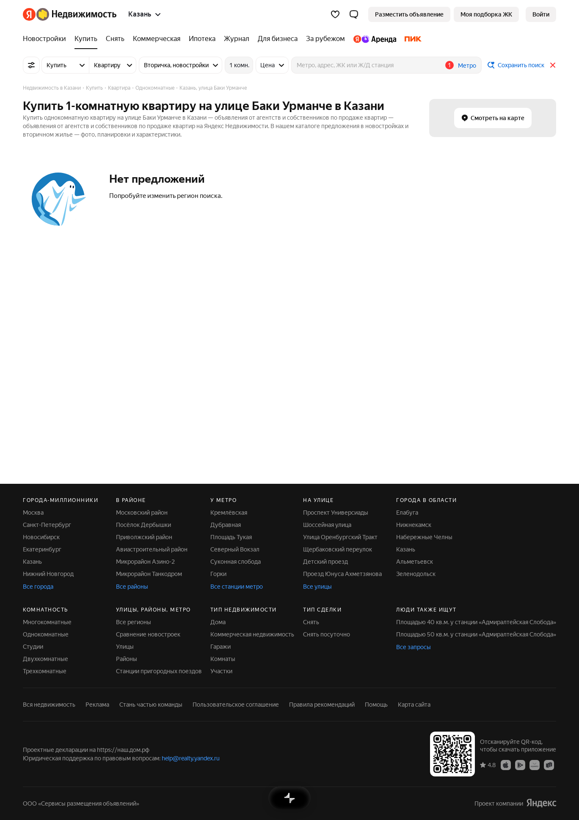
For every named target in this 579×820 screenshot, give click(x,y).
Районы (126, 658)
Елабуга (407, 512)
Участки (221, 671)
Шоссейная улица (327, 524)
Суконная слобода (235, 561)
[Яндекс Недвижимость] (76, 14)
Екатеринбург (42, 549)
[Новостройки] (46, 39)
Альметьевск (414, 561)
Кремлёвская (228, 512)
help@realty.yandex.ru (191, 758)
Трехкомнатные (44, 671)
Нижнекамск (413, 524)
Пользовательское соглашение (236, 704)
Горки (218, 573)
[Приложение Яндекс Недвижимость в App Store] (506, 764)
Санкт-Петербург (47, 524)
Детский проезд (325, 561)
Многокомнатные (47, 622)
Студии (33, 646)
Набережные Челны (424, 537)
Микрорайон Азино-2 (145, 561)
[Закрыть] (552, 65)
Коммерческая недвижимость (252, 634)
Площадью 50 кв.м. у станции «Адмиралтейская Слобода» (476, 634)
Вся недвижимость (49, 704)
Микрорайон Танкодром (149, 573)
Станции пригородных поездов (159, 671)
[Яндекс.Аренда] (374, 39)
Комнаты (222, 658)
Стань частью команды (150, 704)
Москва (33, 512)
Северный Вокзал (234, 549)
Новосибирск (41, 537)
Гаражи (220, 646)
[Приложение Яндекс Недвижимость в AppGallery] (534, 764)
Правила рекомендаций (322, 704)
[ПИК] (411, 39)
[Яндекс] (29, 14)
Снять (311, 622)
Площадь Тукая (231, 537)
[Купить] (86, 39)
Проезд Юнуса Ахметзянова (342, 573)
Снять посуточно (326, 634)
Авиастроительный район (151, 549)
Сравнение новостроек (148, 634)
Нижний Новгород (48, 573)
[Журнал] (237, 39)
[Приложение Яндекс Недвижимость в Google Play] (520, 764)
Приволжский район (144, 537)
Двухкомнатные (45, 658)
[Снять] (115, 39)
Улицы (125, 646)
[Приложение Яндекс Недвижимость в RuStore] (549, 764)
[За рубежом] (325, 39)
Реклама (97, 704)
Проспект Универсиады (335, 512)
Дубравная (225, 524)
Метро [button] (467, 65)
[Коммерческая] (157, 39)
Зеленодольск (416, 573)
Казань (32, 561)
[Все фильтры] (31, 65)
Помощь (376, 704)
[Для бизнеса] (278, 39)
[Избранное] (335, 14)
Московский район (142, 512)
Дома (218, 622)
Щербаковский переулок (337, 549)
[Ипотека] (202, 39)
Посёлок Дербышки (143, 524)
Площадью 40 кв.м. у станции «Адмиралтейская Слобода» (476, 622)
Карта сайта (414, 704)
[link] (541, 14)
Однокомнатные (46, 634)
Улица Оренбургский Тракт (340, 537)
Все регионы (133, 622)
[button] (353, 14)
